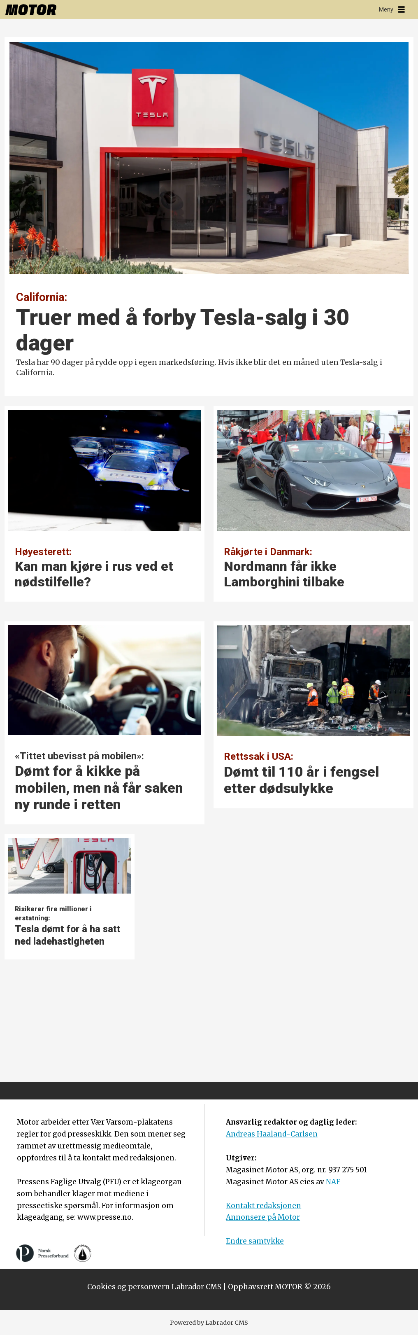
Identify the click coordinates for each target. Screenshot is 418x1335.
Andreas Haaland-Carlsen (272, 1134)
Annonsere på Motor (263, 1217)
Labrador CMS (196, 1286)
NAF (333, 1181)
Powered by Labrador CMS (209, 1322)
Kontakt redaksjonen (263, 1205)
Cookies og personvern (128, 1286)
